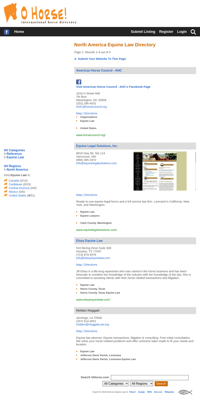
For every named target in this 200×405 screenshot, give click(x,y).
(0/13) (23, 180)
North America (17, 169)
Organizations (88, 117)
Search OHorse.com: (96, 377)
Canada (14, 180)
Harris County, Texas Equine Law (100, 292)
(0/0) (21, 191)
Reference (14, 153)
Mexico (13, 191)
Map (79, 113)
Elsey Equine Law (89, 240)
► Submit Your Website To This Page (100, 58)
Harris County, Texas (92, 288)
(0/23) (26, 184)
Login (182, 32)
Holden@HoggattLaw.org (92, 324)
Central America (19, 188)
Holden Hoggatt (87, 310)
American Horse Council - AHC (99, 70)
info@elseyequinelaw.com (93, 258)
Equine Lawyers (90, 215)
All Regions (12, 166)
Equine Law (87, 120)
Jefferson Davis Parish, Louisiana (100, 355)
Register (166, 32)
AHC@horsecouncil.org (91, 106)
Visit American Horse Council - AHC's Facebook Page (113, 85)
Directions (90, 113)
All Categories (14, 150)
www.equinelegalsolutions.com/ (96, 229)
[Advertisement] (33, 67)
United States (88, 128)
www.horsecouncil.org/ (90, 135)
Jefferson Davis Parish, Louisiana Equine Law (108, 359)
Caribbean (15, 184)
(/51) (30, 195)
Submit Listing (143, 32)
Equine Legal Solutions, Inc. (97, 146)
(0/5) (33, 188)
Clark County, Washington (96, 222)
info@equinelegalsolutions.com (96, 163)
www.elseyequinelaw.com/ (93, 299)
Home (19, 32)
